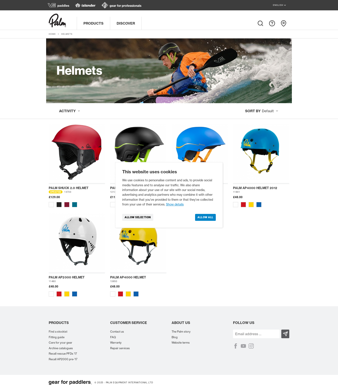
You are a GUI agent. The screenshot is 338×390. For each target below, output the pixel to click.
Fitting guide (56, 337)
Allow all (205, 217)
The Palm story (181, 331)
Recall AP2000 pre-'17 (63, 359)
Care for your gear (60, 342)
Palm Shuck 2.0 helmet (69, 188)
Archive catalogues (61, 348)
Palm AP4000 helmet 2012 (255, 188)
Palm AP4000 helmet (128, 277)
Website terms (181, 342)
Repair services (120, 348)
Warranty (116, 342)
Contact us (117, 331)
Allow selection (138, 217)
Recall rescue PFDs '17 (63, 353)
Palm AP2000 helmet (67, 277)
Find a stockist (58, 331)
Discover (126, 23)
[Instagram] (251, 346)
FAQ (113, 337)
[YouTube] (243, 346)
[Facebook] (235, 346)
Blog (175, 337)
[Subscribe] (285, 334)
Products (93, 23)
